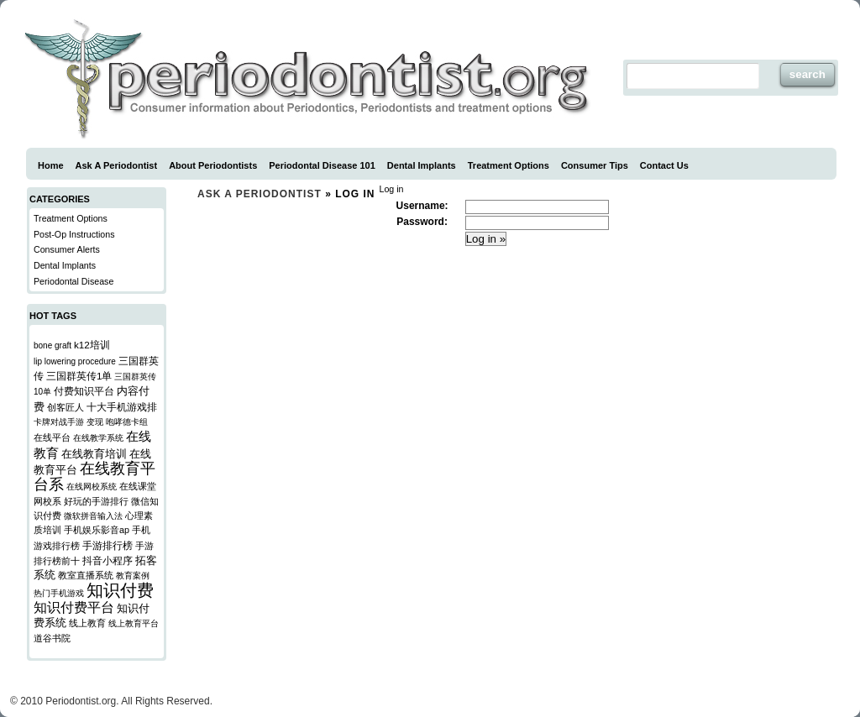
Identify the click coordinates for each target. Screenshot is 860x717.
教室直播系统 (85, 575)
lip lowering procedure (75, 361)
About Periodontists (213, 165)
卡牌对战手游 (59, 422)
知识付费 (120, 590)
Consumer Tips (594, 165)
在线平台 (52, 437)
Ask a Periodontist (259, 194)
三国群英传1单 (79, 375)
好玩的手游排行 (96, 501)
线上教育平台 (133, 623)
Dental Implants (421, 165)
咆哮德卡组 (127, 422)
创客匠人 (65, 407)
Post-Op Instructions (74, 234)
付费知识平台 (84, 390)
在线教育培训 (94, 454)
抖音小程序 (107, 560)
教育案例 (132, 575)
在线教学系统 (98, 437)
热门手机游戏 (59, 593)
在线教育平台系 (94, 476)
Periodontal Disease (73, 281)
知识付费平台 (74, 607)
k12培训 (92, 344)
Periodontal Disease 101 (322, 165)
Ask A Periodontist (117, 165)
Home (51, 165)
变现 (95, 422)
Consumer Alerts (67, 249)
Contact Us (664, 165)
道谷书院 (52, 638)
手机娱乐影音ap (96, 530)
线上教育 (87, 623)
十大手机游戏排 (122, 406)
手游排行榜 (107, 545)
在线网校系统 (91, 486)
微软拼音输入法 (93, 516)
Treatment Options (508, 165)
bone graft (52, 345)
